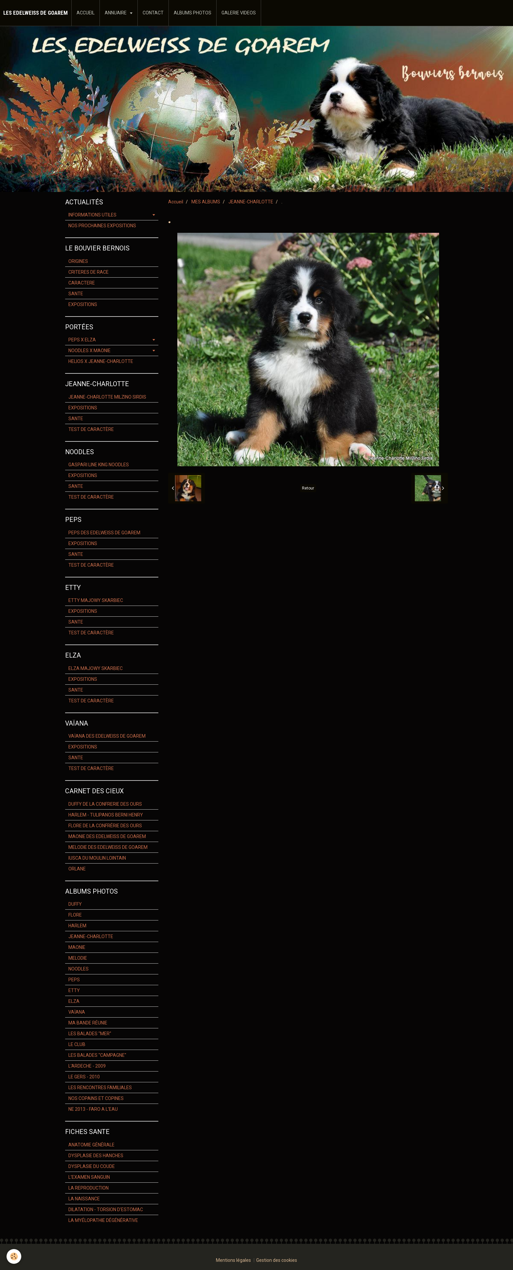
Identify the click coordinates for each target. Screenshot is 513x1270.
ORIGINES (78, 261)
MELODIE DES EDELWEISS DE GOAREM (108, 847)
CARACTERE (81, 282)
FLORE (75, 915)
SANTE (75, 293)
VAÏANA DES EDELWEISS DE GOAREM (107, 736)
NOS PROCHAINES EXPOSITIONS (102, 225)
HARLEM (77, 925)
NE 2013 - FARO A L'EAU (93, 1109)
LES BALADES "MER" (89, 1033)
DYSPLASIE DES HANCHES (95, 1155)
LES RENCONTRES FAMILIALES (100, 1087)
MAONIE (76, 947)
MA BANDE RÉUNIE (87, 1022)
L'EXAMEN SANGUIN (89, 1177)
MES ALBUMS (205, 201)
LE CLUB (76, 1044)
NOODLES (78, 968)
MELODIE (77, 958)
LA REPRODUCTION (88, 1188)
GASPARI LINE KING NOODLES (98, 464)
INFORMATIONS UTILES (92, 214)
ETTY (74, 990)
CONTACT (153, 12)
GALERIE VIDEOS (238, 12)
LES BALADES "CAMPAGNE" (97, 1055)
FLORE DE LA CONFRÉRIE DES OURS (105, 825)
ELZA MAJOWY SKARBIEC (95, 668)
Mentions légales (233, 1260)
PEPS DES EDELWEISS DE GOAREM (104, 532)
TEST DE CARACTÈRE (91, 429)
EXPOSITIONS (82, 304)
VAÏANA (76, 1012)
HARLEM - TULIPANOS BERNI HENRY (105, 814)
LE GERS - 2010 (84, 1076)
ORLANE (77, 868)
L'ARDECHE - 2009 (87, 1066)
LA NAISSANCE (84, 1198)
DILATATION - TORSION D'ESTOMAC (105, 1209)
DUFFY (75, 904)
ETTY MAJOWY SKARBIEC (95, 600)
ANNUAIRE (116, 12)
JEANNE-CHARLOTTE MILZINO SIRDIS (107, 397)
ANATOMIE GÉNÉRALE (91, 1144)
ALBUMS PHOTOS (192, 12)
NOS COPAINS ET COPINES (96, 1098)
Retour (308, 488)
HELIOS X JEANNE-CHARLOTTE (100, 361)
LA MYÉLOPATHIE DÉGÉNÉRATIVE (103, 1220)
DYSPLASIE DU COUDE (91, 1166)
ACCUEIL (86, 12)
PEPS (74, 979)
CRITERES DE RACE (88, 272)
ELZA (74, 1001)
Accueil (175, 201)
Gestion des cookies (276, 1260)
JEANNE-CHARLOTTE (250, 201)
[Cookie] (14, 1256)
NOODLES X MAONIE (89, 350)
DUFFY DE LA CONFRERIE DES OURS (105, 804)
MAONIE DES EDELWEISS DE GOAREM (107, 836)
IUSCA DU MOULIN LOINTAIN (97, 858)
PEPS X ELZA (82, 339)
